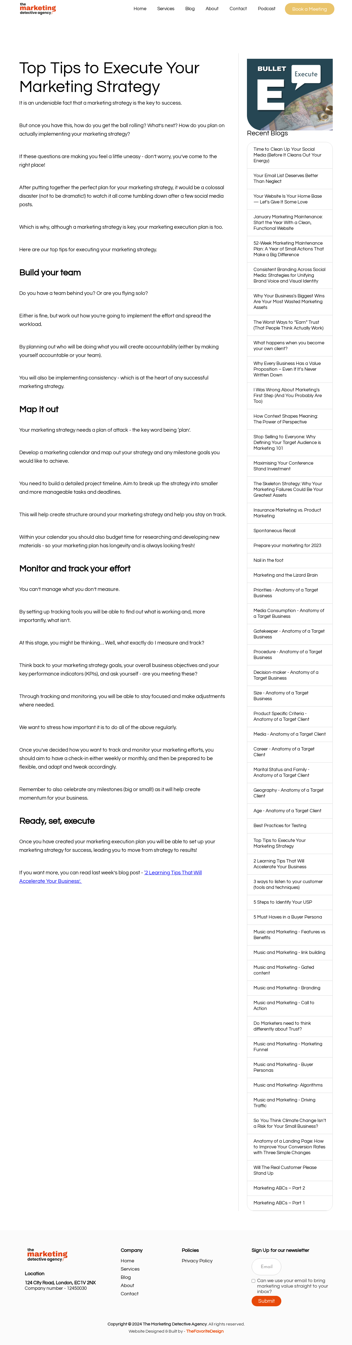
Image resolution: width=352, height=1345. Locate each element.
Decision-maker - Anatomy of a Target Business (286, 675)
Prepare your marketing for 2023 (287, 545)
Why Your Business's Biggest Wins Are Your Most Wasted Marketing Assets (289, 302)
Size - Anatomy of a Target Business (281, 696)
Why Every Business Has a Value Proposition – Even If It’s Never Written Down (287, 369)
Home (140, 8)
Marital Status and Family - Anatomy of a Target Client (281, 772)
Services (130, 1269)
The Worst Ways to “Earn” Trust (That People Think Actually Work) (288, 325)
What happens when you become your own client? (289, 346)
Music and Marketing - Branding (287, 988)
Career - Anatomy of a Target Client (284, 752)
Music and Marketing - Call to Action (284, 1005)
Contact (238, 8)
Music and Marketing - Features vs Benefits (289, 935)
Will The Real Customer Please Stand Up (285, 1170)
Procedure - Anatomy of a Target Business (288, 654)
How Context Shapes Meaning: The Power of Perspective (286, 419)
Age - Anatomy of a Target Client (287, 810)
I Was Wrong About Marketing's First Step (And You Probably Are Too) (288, 395)
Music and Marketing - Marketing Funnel (288, 1047)
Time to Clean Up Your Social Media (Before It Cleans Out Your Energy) (287, 155)
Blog (190, 8)
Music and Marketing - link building (289, 952)
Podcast (267, 8)
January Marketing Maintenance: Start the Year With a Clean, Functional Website (288, 222)
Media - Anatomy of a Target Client (290, 734)
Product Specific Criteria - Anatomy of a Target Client (281, 716)
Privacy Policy (197, 1260)
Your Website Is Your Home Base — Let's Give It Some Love (288, 199)
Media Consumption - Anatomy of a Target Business (289, 613)
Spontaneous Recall (274, 530)
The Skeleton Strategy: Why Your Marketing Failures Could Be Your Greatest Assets (288, 489)
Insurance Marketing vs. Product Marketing (287, 513)
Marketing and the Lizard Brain (286, 575)
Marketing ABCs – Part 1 (279, 1203)
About (212, 8)
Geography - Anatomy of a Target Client (289, 793)
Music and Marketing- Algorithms (288, 1085)
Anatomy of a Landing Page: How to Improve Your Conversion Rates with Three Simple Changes (289, 1147)
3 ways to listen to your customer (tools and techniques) (288, 884)
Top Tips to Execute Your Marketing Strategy (280, 843)
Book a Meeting (309, 9)
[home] (73, 8)
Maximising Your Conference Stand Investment (283, 466)
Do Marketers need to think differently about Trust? (282, 1026)
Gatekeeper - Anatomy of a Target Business (289, 634)
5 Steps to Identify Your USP (283, 902)
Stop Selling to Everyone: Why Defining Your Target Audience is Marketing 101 (287, 442)
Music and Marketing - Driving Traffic (284, 1103)
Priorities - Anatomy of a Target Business (286, 593)
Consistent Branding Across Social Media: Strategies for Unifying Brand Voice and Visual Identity (289, 275)
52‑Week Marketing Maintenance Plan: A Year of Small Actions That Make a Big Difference (289, 249)
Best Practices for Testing (280, 825)
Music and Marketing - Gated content (284, 970)
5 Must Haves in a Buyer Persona (288, 917)
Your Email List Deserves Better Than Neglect (286, 178)
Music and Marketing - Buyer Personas (283, 1067)
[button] (166, 8)
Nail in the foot (269, 560)
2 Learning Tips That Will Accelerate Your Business (280, 864)
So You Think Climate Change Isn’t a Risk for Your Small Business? (290, 1123)
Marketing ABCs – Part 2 (279, 1188)
